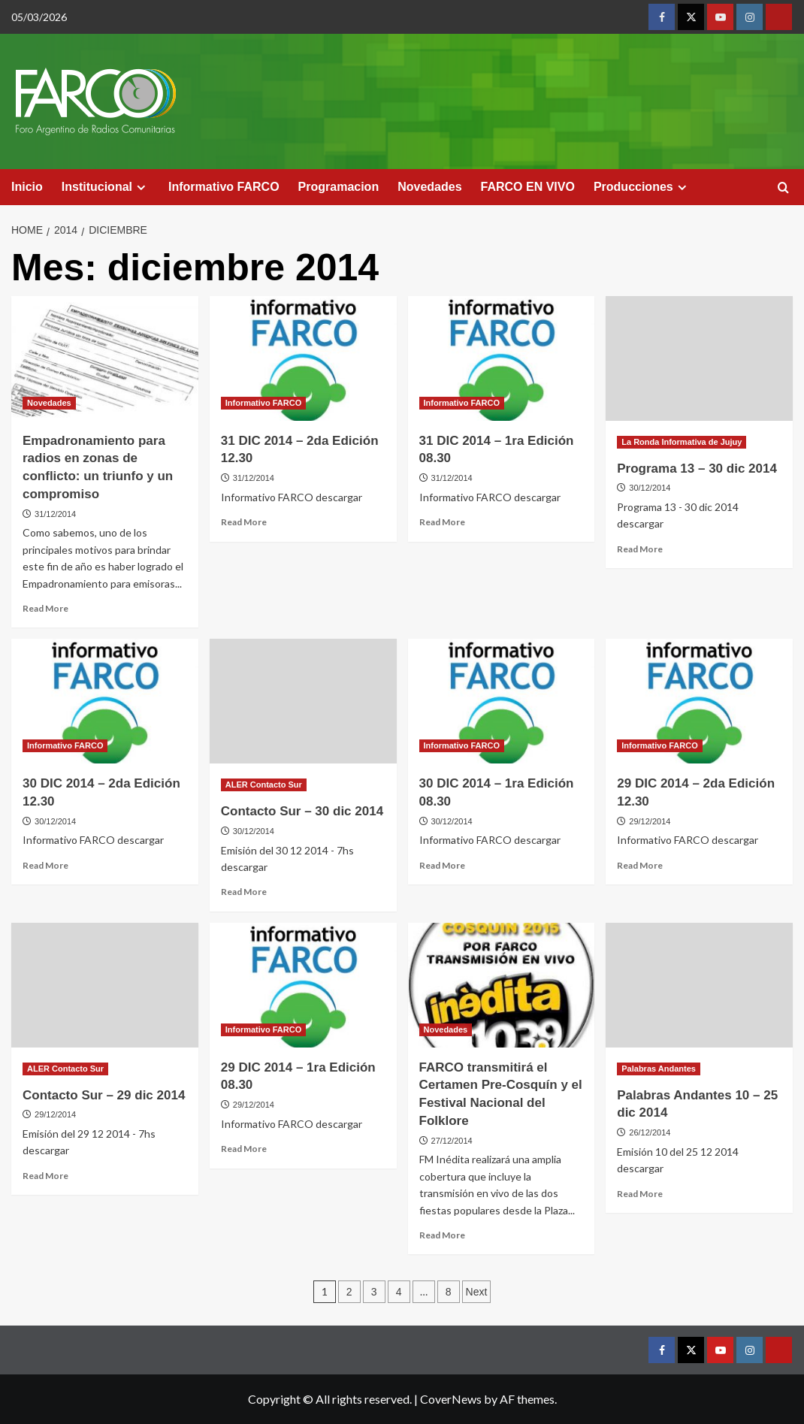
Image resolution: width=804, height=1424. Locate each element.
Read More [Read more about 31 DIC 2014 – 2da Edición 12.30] (244, 522)
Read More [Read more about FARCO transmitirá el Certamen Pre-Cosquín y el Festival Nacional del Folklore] (442, 1235)
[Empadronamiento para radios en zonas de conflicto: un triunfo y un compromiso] (104, 358)
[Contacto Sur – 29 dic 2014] (104, 985)
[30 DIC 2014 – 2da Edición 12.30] (104, 701)
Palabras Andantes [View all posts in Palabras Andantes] (658, 1068)
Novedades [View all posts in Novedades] (49, 402)
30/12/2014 (649, 487)
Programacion (338, 186)
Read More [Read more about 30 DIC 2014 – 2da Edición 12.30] (45, 865)
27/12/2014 (452, 1140)
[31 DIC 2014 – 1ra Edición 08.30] (501, 358)
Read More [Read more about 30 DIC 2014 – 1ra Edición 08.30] (442, 865)
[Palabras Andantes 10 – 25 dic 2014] (699, 985)
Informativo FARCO (224, 186)
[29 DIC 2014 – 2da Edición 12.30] (699, 701)
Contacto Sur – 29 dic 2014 (104, 1095)
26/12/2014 (649, 1132)
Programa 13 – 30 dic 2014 (697, 468)
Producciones (642, 187)
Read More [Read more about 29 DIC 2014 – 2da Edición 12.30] (640, 865)
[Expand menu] (141, 187)
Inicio (27, 186)
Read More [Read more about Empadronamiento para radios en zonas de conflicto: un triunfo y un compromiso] (45, 608)
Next (477, 1292)
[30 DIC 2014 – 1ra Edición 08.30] (501, 701)
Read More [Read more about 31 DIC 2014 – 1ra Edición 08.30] (442, 522)
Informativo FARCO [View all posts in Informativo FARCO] (263, 402)
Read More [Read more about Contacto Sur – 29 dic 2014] (45, 1175)
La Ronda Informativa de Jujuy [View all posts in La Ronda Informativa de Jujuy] (681, 441)
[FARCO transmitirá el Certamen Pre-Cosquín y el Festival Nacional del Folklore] (501, 985)
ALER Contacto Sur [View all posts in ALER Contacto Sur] (263, 784)
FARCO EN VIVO (528, 186)
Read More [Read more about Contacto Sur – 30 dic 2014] (244, 891)
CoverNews (451, 1399)
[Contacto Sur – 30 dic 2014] (303, 701)
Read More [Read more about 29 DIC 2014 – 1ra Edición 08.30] (244, 1148)
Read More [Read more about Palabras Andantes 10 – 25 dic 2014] (640, 1193)
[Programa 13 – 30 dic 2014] (699, 358)
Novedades (429, 186)
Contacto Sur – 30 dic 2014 (302, 811)
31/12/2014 (55, 514)
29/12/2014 (649, 821)
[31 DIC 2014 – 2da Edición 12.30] (303, 358)
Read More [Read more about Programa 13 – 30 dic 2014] (640, 549)
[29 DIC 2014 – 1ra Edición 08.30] (303, 985)
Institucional (106, 187)
